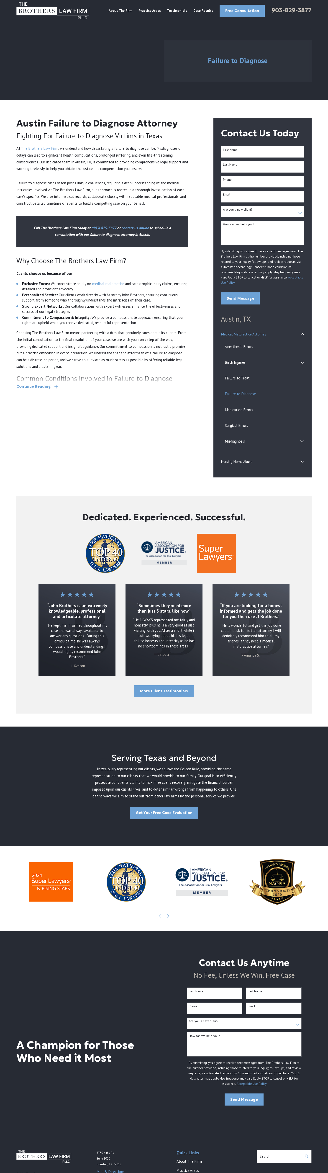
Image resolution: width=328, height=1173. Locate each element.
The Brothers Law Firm (39, 148)
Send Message (240, 298)
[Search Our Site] (306, 1156)
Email (226, 194)
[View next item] (168, 916)
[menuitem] (259, 334)
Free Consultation (242, 10)
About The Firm (189, 1161)
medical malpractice (108, 283)
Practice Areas (188, 1170)
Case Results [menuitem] (203, 10)
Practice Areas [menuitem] (150, 10)
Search (265, 1156)
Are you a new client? (238, 209)
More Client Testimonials (164, 691)
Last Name (230, 165)
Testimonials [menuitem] (177, 10)
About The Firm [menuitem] (120, 10)
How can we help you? (238, 224)
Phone (227, 180)
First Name (230, 150)
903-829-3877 (292, 10)
